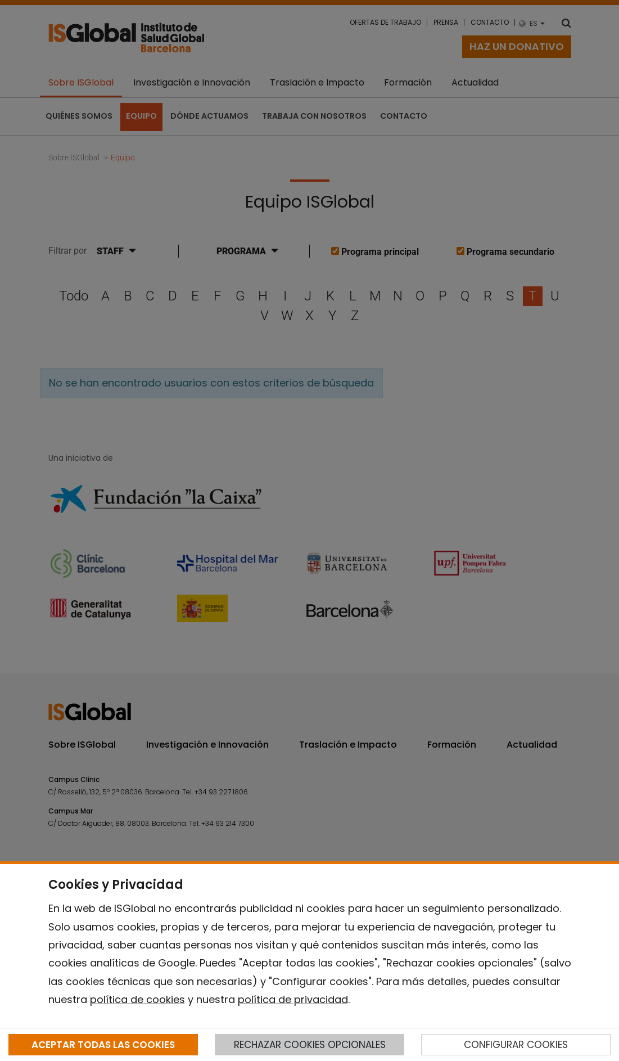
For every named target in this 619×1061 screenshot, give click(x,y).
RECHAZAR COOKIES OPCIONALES (310, 1044)
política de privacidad (293, 999)
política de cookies (137, 999)
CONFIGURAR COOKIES (516, 1044)
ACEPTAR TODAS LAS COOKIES (103, 1044)
